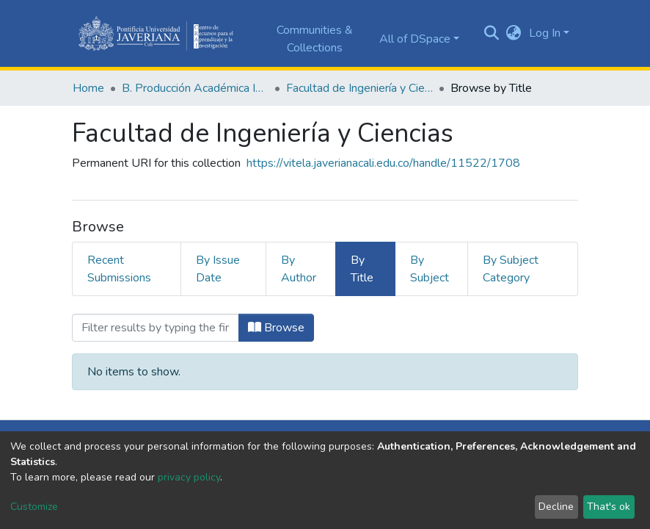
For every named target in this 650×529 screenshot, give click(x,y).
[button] (514, 33)
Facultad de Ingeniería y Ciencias (359, 88)
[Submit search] (492, 33)
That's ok (608, 507)
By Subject (429, 269)
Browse (276, 328)
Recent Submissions (119, 269)
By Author (298, 269)
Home (88, 88)
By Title (362, 269)
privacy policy (189, 477)
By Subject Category (510, 269)
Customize (34, 507)
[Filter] (155, 328)
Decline (556, 507)
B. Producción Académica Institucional (195, 88)
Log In (544, 33)
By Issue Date (218, 269)
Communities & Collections (315, 39)
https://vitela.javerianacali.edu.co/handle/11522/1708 (383, 163)
